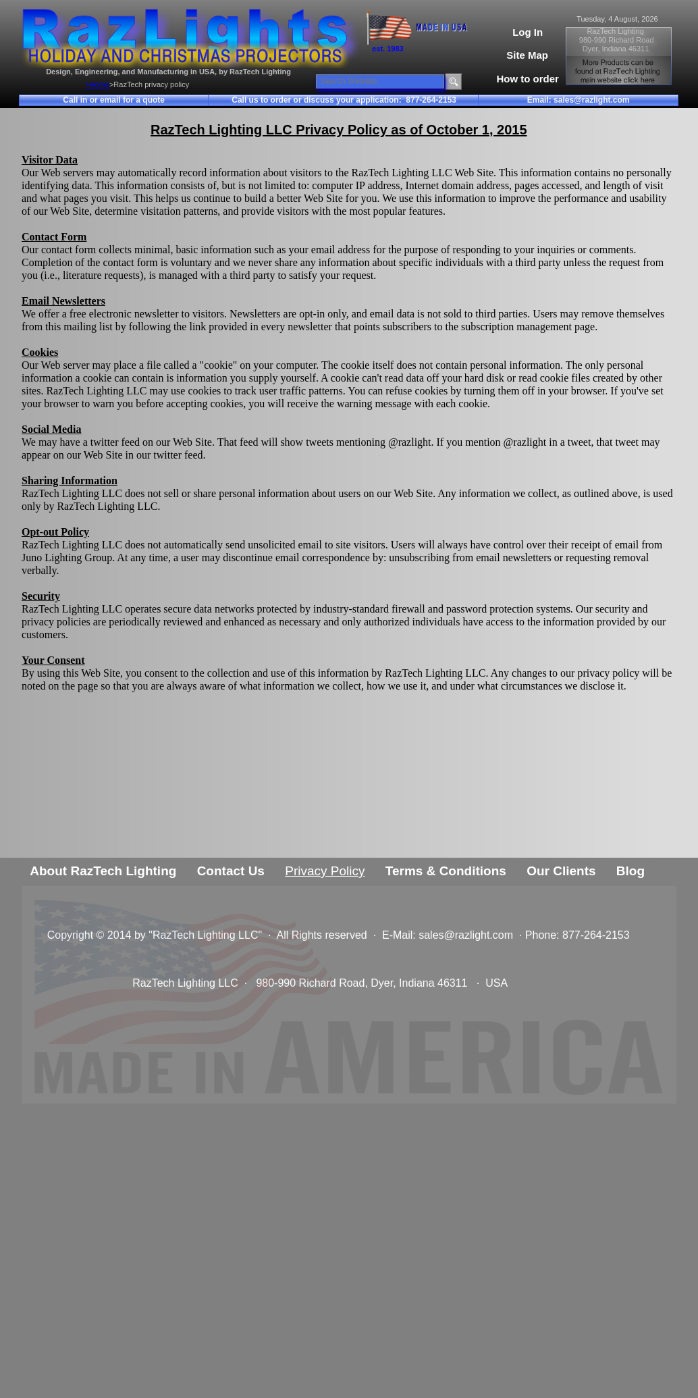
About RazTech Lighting (103, 871)
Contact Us (231, 871)
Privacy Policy (325, 871)
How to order (527, 78)
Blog (630, 871)
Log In (527, 32)
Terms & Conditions (445, 871)
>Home (97, 84)
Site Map (527, 55)
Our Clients (561, 871)
